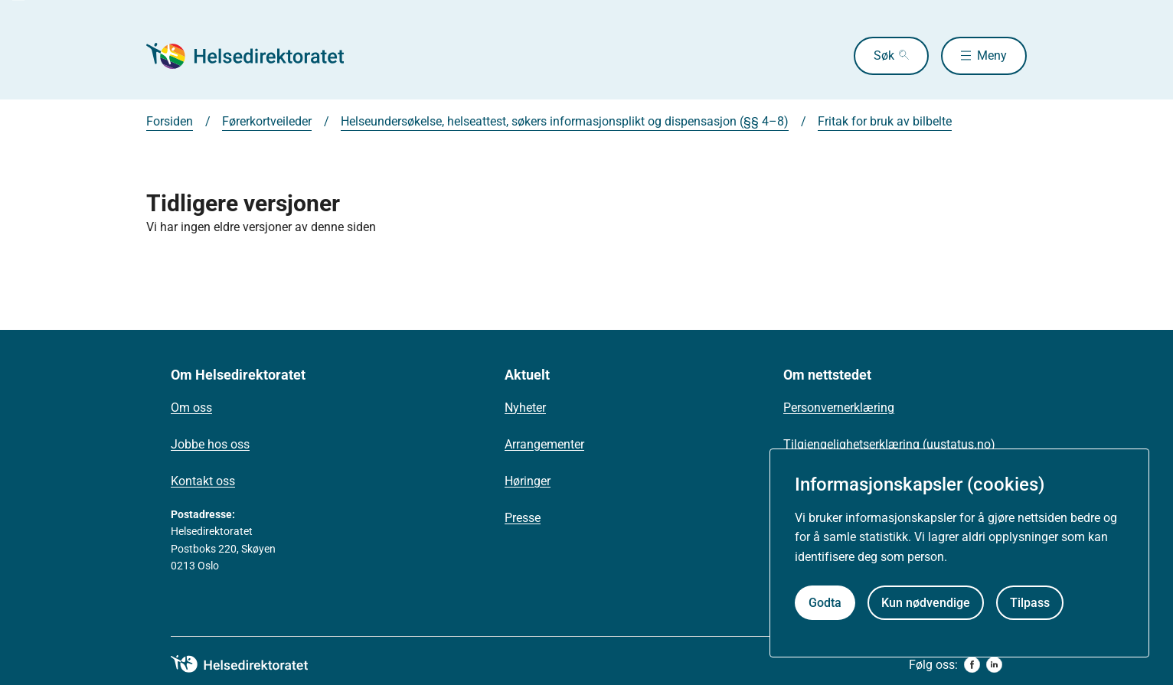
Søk (884, 55)
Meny (992, 55)
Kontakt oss (203, 481)
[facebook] (972, 665)
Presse (523, 517)
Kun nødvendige (925, 602)
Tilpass (1030, 602)
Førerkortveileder (267, 121)
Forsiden (169, 121)
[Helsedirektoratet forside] (256, 56)
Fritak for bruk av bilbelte (885, 121)
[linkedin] (994, 665)
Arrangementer (544, 444)
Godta (825, 602)
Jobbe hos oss (210, 444)
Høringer (528, 481)
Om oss (191, 407)
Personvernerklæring (838, 407)
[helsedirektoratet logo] (250, 664)
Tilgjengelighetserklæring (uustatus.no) (889, 444)
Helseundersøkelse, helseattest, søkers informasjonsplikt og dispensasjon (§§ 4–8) (565, 121)
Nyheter (525, 407)
